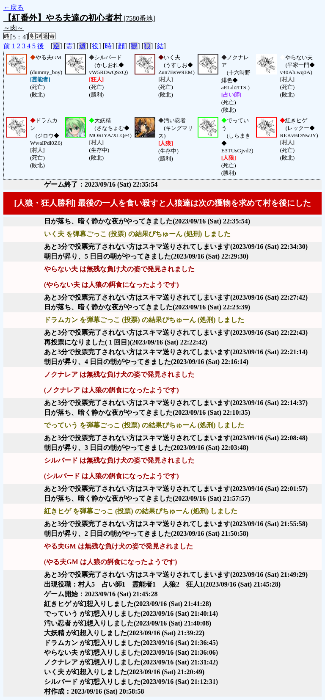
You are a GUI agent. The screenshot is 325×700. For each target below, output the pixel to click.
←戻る (13, 7)
